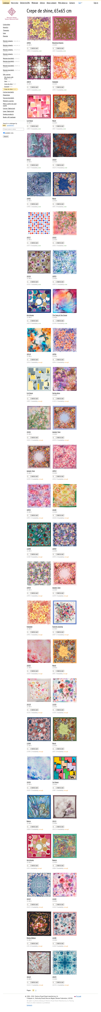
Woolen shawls (8, 41)
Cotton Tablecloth (9, 108)
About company (51, 3)
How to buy (14, 3)
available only (9, 133)
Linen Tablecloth (8, 111)
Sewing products (8, 114)
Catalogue (6, 3)
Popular (5, 36)
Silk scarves (6, 74)
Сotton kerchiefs (8, 92)
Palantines (6, 95)
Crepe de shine (8, 84)
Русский (77, 996)
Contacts (72, 3)
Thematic (6, 30)
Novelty (5, 27)
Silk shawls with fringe (8, 78)
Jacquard (6, 86)
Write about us (62, 3)
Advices (42, 3)
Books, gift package (9, 117)
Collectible (6, 24)
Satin (5, 81)
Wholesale (35, 3)
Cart (79, 3)
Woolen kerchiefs (8, 58)
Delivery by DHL (25, 3)
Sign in (96, 3)
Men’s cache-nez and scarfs (9, 104)
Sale (4, 33)
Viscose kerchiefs (8, 98)
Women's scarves (8, 101)
